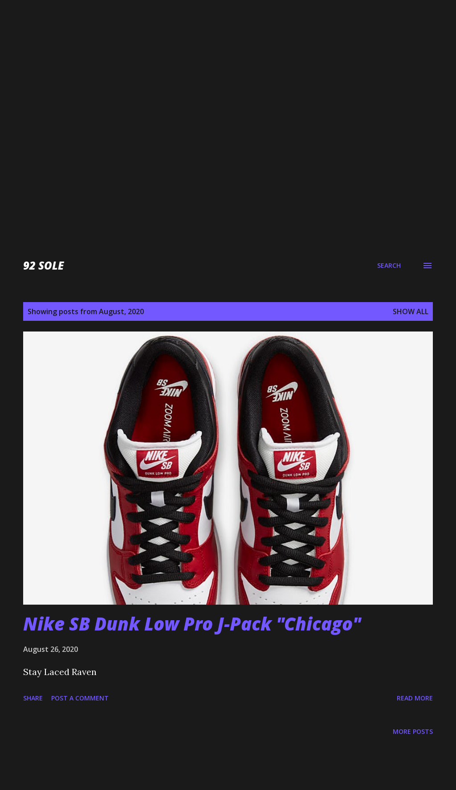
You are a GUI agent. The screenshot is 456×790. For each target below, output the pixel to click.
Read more (415, 698)
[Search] (389, 265)
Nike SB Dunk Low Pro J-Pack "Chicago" (192, 623)
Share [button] (33, 698)
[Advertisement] (228, 62)
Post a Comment (80, 698)
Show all (410, 311)
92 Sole (43, 265)
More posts (413, 731)
